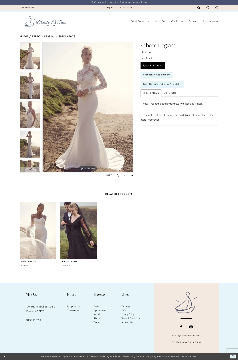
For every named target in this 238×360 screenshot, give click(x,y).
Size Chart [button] (146, 58)
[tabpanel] (30, 57)
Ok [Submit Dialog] (233, 356)
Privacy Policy (127, 314)
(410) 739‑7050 (33, 320)
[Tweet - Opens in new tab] (118, 175)
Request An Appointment (156, 75)
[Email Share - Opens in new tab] (132, 175)
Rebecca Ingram (43, 36)
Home (24, 36)
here (194, 356)
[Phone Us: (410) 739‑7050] (27, 8)
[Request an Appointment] (119, 8)
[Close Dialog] (4, 356)
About (97, 318)
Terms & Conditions (130, 318)
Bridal (96, 306)
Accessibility (127, 322)
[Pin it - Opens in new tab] (125, 175)
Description (151, 93)
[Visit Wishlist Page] (207, 7)
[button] (216, 7)
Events (97, 322)
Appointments (100, 310)
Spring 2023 (67, 36)
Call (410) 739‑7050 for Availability (162, 84)
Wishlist (97, 314)
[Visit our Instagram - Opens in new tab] (191, 327)
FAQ (123, 310)
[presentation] (38, 230)
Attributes (171, 93)
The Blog (125, 306)
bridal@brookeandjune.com (186, 336)
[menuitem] (27, 8)
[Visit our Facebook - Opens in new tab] (181, 327)
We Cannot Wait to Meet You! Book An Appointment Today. (119, 2)
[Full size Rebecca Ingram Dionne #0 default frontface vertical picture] (88, 107)
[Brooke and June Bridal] (186, 302)
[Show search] (198, 7)
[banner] (45, 21)
